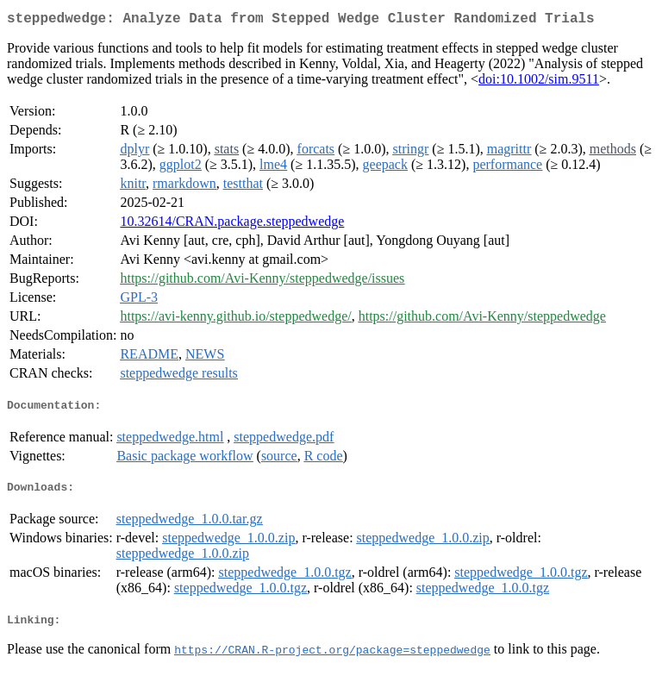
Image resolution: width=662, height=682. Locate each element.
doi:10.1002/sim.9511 (538, 82)
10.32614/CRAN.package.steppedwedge (232, 224)
